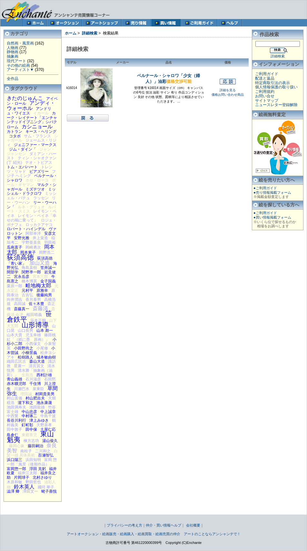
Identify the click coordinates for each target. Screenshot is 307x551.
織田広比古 (16, 361)
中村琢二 (29, 416)
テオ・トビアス (38, 162)
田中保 (31, 429)
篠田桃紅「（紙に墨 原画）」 (31, 337)
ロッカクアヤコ (39, 224)
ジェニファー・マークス (35, 145)
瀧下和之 (25, 402)
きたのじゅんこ (25, 98)
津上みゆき (39, 420)
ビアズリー (39, 171)
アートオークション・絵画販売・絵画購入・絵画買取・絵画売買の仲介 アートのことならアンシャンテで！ (154, 534)
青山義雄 (14, 379)
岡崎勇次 (33, 247)
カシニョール (37, 126)
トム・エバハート (22, 167)
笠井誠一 (48, 267)
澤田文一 (30, 491)
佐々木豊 (36, 303)
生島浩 (27, 375)
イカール (41, 113)
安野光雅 (21, 238)
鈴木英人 (24, 486)
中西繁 (12, 416)
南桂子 (26, 451)
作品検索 (269, 34)
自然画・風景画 (20, 43)
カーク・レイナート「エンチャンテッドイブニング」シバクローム (32, 120)
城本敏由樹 (46, 357)
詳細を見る (228, 90)
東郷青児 (29, 435)
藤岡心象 (17, 446)
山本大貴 (14, 335)
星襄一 (19, 366)
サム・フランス (37, 136)
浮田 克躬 (37, 469)
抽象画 (12, 56)
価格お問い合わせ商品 (228, 94)
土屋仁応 (48, 429)
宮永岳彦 (21, 276)
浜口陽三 (14, 460)
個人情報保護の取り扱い (276, 87)
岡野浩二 (46, 252)
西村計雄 (44, 375)
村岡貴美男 (44, 394)
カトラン (14, 131)
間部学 (12, 272)
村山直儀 (14, 398)
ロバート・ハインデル (26, 229)
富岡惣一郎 (16, 469)
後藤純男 (44, 295)
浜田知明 (33, 460)
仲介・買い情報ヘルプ (163, 525)
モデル (71, 62)
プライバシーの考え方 (124, 525)
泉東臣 (38, 389)
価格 (227, 62)
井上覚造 (40, 238)
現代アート (16, 61)
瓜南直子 (14, 247)
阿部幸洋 (33, 233)
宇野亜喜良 (31, 242)
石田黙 (50, 379)
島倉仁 (12, 435)
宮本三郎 (40, 276)
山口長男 (25, 330)
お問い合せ (264, 96)
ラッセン (41, 198)
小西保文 (33, 343)
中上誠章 (48, 411)
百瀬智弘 (46, 455)
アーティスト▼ (20, 69)
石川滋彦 (33, 379)
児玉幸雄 (33, 335)
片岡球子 (21, 477)
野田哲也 (33, 482)
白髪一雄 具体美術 (32, 453)
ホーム (70, 33)
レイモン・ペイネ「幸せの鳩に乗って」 (31, 217)
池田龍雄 (37, 407)
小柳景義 (29, 352)
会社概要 (193, 525)
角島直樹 (29, 267)
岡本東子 (28, 252)
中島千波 (48, 416)
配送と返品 (264, 78)
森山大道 (37, 361)
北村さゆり (42, 477)
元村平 (27, 290)
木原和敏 (14, 482)
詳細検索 (89, 33)
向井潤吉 (14, 299)
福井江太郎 (27, 473)
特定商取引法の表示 (272, 83)
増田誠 (26, 394)
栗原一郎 (14, 286)
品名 (168, 62)
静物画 (12, 52)
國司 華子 (46, 487)
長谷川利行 (16, 420)
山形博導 (35, 325)
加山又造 (39, 263)
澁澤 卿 (13, 491)
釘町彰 (27, 425)
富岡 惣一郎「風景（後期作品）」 (32, 462)
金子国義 (48, 281)
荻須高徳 (20, 257)
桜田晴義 (34, 314)
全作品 (12, 78)
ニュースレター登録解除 (276, 105)
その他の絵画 (18, 65)
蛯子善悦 (49, 491)
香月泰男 (33, 299)
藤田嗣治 (35, 446)
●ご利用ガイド (265, 188)
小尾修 (42, 348)
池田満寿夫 (16, 407)
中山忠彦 (29, 411)
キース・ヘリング (40, 131)
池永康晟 (44, 402)
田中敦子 (14, 429)
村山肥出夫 (35, 398)
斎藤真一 (21, 309)
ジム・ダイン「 (22, 149)
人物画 (12, 47)
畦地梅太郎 (38, 285)
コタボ (15, 136)
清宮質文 (36, 366)
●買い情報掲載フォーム (272, 217)
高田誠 (19, 303)
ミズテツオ (35, 189)
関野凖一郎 (31, 272)
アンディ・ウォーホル (31, 105)
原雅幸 (42, 290)
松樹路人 (25, 357)
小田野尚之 (23, 348)
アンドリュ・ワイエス (29, 110)
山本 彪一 (44, 330)
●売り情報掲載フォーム (272, 192)
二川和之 (43, 451)
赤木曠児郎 (16, 383)
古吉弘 (27, 295)
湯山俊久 (50, 440)
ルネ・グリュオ (31, 207)
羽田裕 (50, 242)
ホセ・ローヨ (37, 180)
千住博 (35, 383)
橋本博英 (29, 281)
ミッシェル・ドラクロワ (31, 191)
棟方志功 (31, 440)
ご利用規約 (264, 91)
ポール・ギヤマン (31, 182)
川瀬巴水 (21, 389)
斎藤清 (40, 308)
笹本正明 (38, 320)
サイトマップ (266, 100)
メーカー (122, 62)
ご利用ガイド (266, 74)
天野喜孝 (44, 425)
